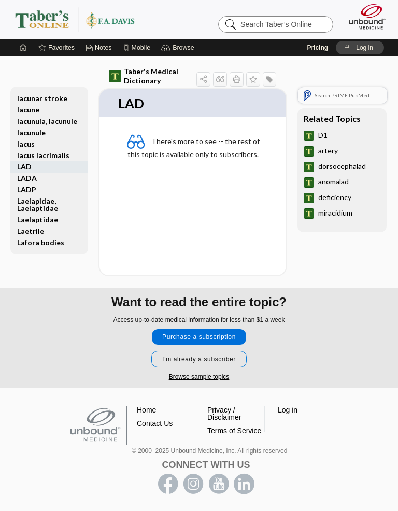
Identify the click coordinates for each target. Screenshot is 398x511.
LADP (26, 189)
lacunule (31, 132)
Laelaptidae (37, 219)
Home (146, 410)
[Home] (23, 47)
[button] (179, 47)
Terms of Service (234, 431)
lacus (26, 143)
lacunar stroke (42, 98)
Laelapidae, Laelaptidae (37, 204)
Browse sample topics (199, 376)
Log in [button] (287, 410)
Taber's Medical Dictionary (143, 76)
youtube (218, 484)
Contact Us (155, 423)
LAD (24, 166)
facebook (168, 484)
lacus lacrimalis (43, 155)
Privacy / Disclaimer (224, 413)
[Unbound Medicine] (364, 17)
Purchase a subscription (199, 336)
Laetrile (30, 230)
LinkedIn (244, 484)
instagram (193, 484)
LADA (27, 178)
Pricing (317, 47)
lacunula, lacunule (47, 121)
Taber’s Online (95, 19)
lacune (28, 109)
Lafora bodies (40, 242)
